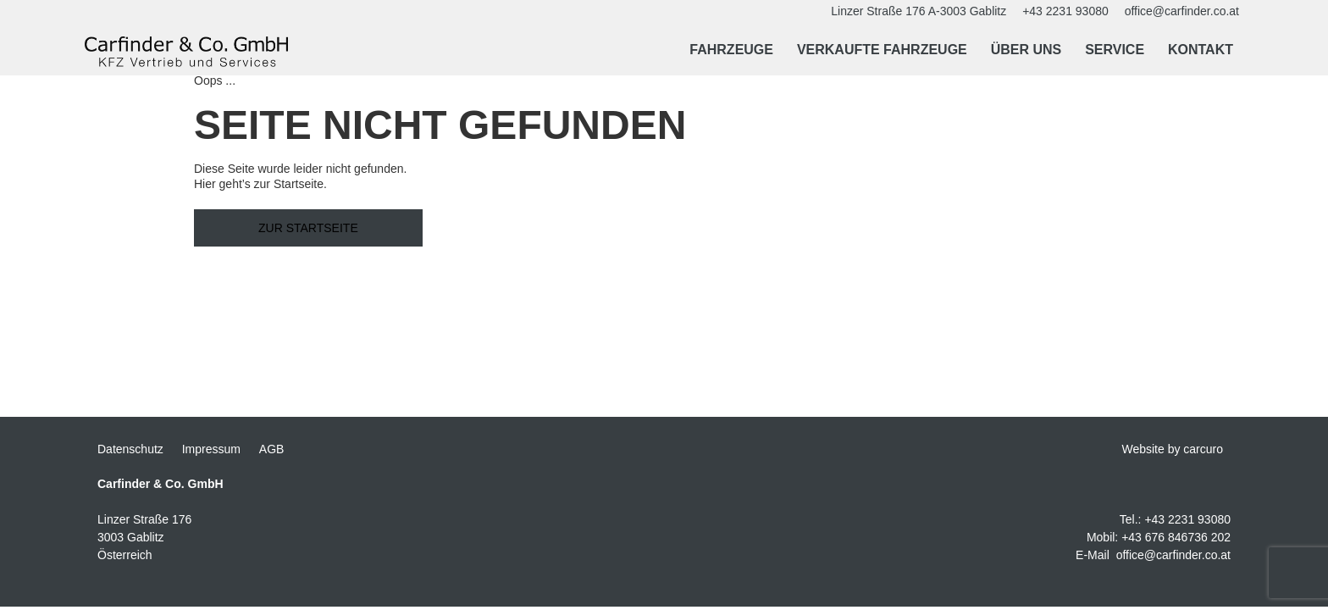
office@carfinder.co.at (1173, 555)
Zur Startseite (308, 228)
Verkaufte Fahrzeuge (882, 49)
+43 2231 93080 (1187, 519)
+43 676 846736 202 (1176, 537)
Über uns (1026, 49)
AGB (272, 449)
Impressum (211, 449)
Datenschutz (130, 449)
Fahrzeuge (731, 49)
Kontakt (1200, 49)
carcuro (1203, 449)
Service (1114, 49)
